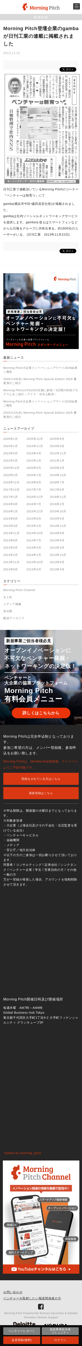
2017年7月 (33, 489)
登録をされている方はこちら (40, 778)
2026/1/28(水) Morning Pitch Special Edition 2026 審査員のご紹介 (40, 381)
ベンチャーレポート (21, 1331)
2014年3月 (57, 547)
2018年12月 (11, 482)
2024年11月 (34, 446)
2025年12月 (34, 438)
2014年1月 (33, 555)
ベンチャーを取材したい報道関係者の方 (32, 1298)
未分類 (7, 611)
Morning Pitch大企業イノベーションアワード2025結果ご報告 (40, 403)
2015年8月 (10, 518)
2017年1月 (10, 496)
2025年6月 (57, 438)
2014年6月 (57, 540)
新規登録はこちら (41, 793)
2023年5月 (10, 453)
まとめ (7, 597)
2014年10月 (34, 533)
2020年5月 (33, 467)
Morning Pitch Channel (19, 590)
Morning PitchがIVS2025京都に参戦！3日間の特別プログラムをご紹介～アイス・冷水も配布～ (40, 392)
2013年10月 (34, 562)
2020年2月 (10, 475)
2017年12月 (11, 489)
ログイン (60, 1340)
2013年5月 (33, 569)
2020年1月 (33, 475)
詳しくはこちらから (41, 713)
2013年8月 (10, 569)
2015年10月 (58, 511)
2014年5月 (10, 547)
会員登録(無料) (22, 1340)
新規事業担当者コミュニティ (60, 1331)
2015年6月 (33, 518)
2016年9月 (10, 504)
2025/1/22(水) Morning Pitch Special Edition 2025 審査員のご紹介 (40, 414)
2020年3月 (57, 467)
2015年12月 (34, 511)
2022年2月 (10, 460)
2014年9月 (57, 533)
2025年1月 (10, 446)
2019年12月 (58, 475)
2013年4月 (57, 569)
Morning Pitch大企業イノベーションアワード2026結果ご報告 (40, 369)
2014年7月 (33, 540)
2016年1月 (10, 511)
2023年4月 (33, 453)
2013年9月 (57, 562)
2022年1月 (33, 460)
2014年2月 (10, 555)
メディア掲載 (12, 604)
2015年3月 (33, 525)
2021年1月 (57, 460)
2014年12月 (58, 525)
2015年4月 (10, 525)
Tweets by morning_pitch (22, 1153)
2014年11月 (11, 533)
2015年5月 (57, 518)
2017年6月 (57, 489)
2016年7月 (33, 504)
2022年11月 (58, 453)
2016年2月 (57, 504)
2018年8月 (33, 482)
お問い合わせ (13, 1292)
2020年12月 (11, 467)
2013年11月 (11, 562)
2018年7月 (57, 482)
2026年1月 (10, 438)
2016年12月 (34, 496)
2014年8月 (10, 540)
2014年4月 (33, 547)
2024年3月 (57, 446)
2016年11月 (58, 496)
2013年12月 (58, 555)
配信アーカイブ (13, 618)
